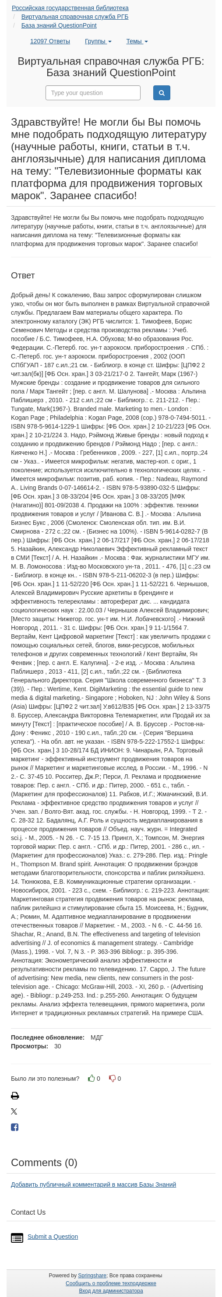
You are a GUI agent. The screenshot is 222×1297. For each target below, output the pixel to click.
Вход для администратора (111, 1291)
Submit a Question (53, 1236)
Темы (137, 41)
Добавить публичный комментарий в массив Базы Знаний (93, 1184)
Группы (98, 41)
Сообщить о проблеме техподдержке (111, 1283)
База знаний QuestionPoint (59, 25)
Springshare (92, 1275)
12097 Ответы (50, 41)
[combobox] (93, 92)
